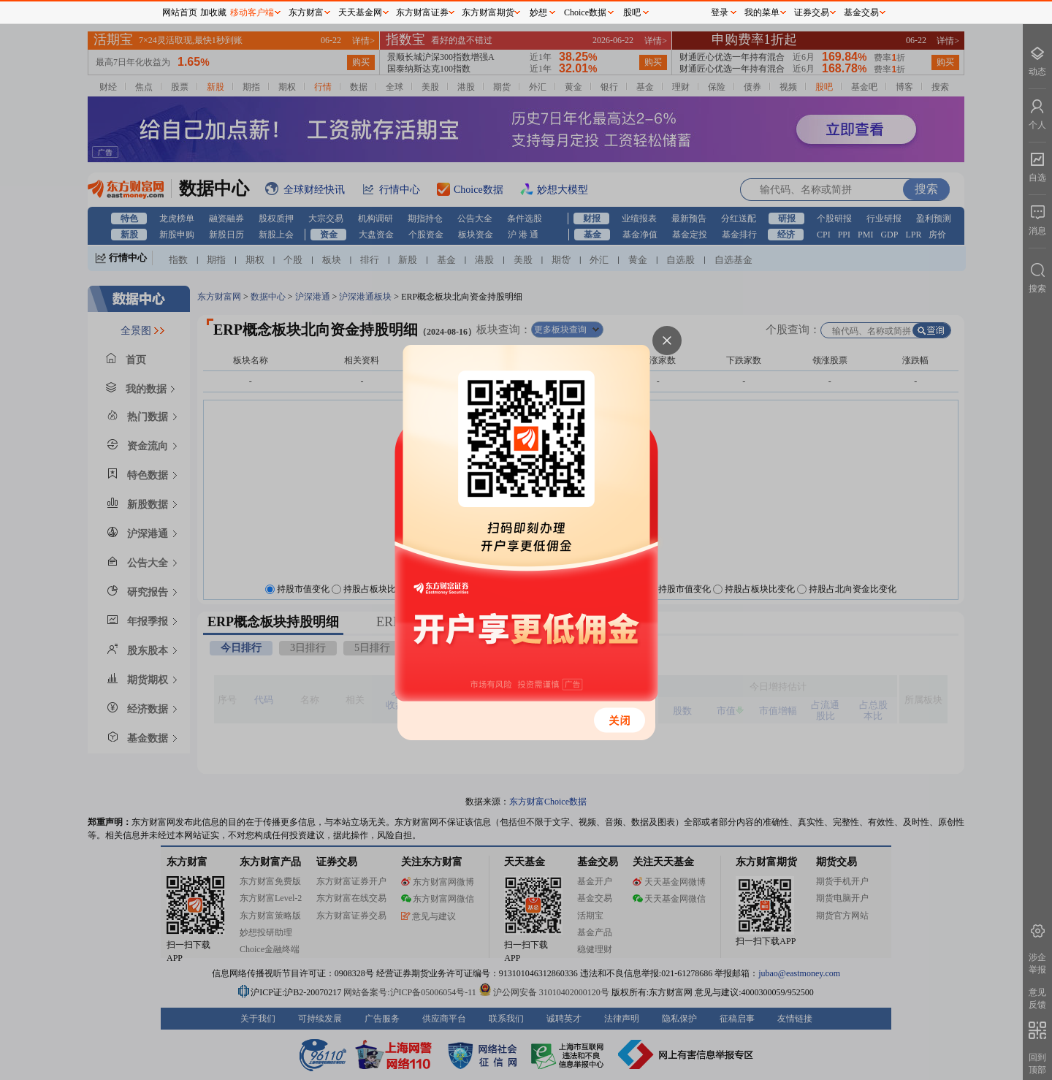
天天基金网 (360, 12)
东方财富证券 (422, 12)
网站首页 (179, 12)
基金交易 (861, 12)
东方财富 (306, 12)
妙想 (538, 12)
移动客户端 (252, 12)
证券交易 (811, 12)
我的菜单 (762, 12)
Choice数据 (585, 12)
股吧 (632, 12)
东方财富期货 (488, 12)
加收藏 (213, 12)
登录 (719, 12)
